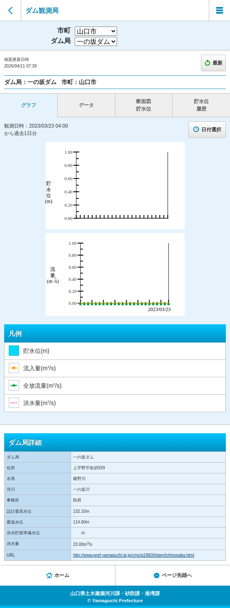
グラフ (28, 105)
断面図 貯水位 (143, 105)
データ (86, 105)
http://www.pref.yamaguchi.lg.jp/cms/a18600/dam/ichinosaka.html (133, 555)
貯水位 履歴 (201, 105)
